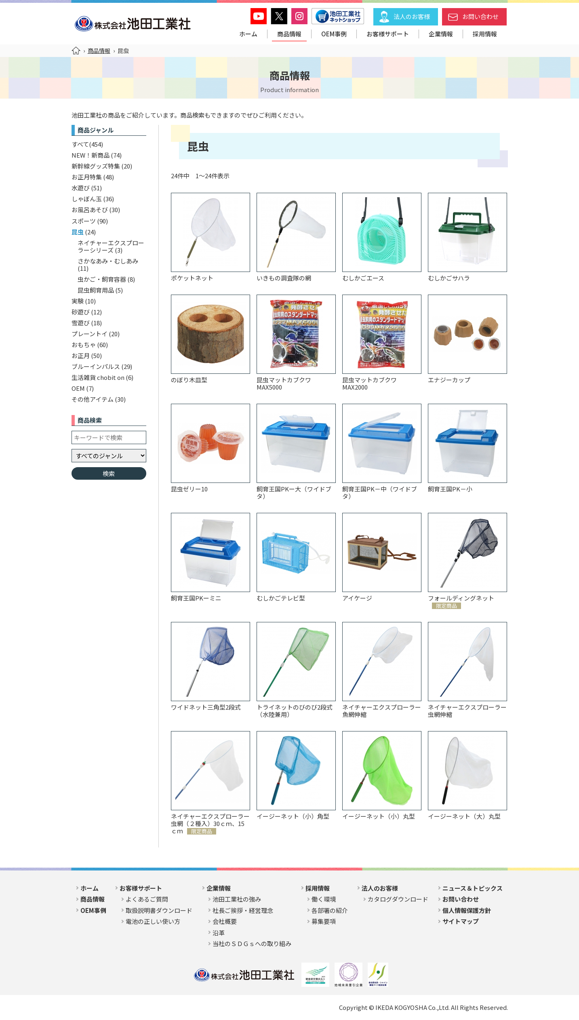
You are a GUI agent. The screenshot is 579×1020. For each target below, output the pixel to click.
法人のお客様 (412, 16)
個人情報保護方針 (466, 910)
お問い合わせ (480, 16)
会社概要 (225, 921)
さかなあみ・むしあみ (108, 261)
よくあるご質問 (147, 899)
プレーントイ (89, 333)
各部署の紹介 (330, 910)
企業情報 (441, 34)
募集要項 (324, 921)
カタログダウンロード (398, 899)
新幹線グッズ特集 (96, 166)
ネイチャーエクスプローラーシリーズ (111, 246)
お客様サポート (387, 34)
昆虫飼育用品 (96, 290)
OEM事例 (334, 34)
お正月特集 (87, 177)
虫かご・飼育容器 (102, 279)
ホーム (248, 34)
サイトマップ (460, 921)
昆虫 (78, 232)
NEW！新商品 (90, 155)
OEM (78, 388)
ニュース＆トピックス (472, 888)
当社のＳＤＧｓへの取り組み (252, 943)
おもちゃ (84, 344)
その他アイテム (93, 399)
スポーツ (84, 221)
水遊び (81, 187)
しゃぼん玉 (87, 198)
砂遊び (81, 312)
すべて (80, 144)
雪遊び (81, 322)
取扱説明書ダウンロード (159, 910)
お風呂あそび (90, 209)
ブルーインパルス (96, 366)
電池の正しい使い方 (153, 921)
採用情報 (485, 34)
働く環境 (324, 899)
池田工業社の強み (237, 899)
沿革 (219, 932)
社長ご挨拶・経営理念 (243, 910)
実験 (78, 301)
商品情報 (289, 34)
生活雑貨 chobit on (98, 377)
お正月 (81, 355)
